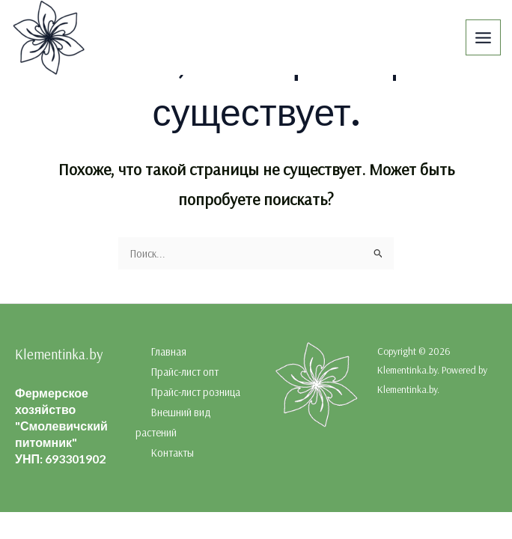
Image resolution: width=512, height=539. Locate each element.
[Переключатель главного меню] (483, 37)
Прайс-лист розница (195, 392)
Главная (168, 351)
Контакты (172, 452)
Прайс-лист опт (184, 372)
